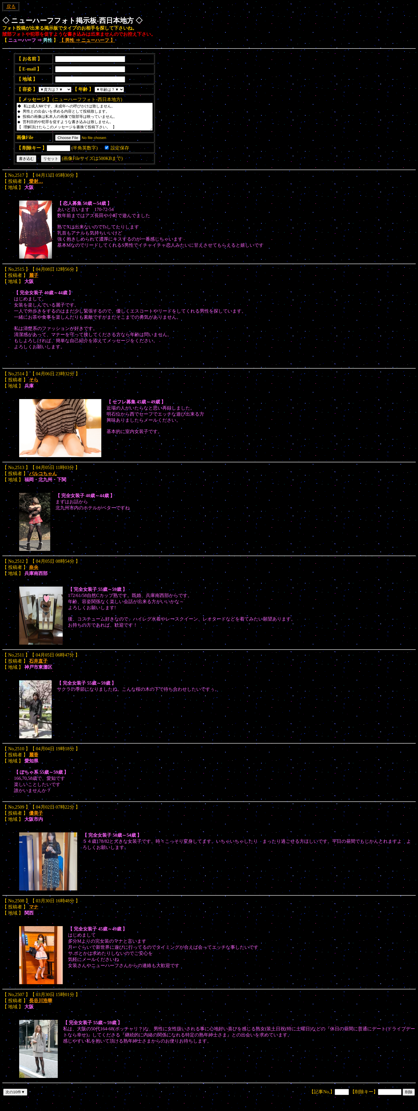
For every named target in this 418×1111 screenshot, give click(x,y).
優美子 (36, 818)
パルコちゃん (43, 478)
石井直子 (38, 666)
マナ (33, 912)
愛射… (36, 186)
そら (33, 385)
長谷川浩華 (40, 1005)
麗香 (33, 760)
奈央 (33, 572)
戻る (11, 6)
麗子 (33, 280)
